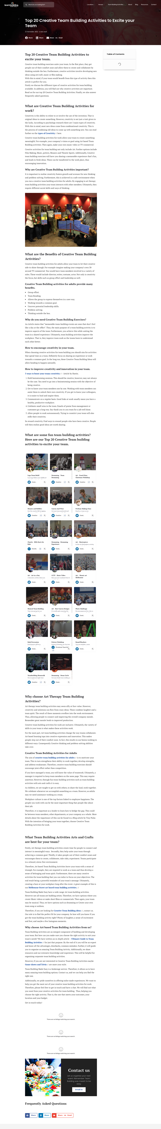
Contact (153, 4)
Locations (90, 4)
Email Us (79, 1089)
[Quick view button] (92, 548)
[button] (29, 38)
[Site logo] (12, 4)
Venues (100, 4)
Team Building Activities (115, 4)
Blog (136, 4)
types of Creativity (46, 133)
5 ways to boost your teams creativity (42, 373)
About (130, 4)
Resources (144, 4)
